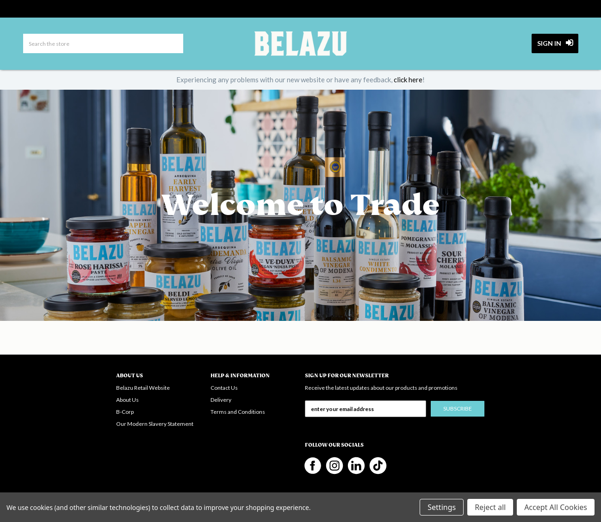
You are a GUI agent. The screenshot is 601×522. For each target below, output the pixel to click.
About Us (127, 399)
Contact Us (224, 387)
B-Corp (125, 411)
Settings (442, 507)
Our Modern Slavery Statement (154, 423)
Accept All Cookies (555, 507)
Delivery (221, 399)
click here (408, 79)
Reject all (490, 507)
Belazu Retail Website (143, 387)
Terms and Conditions (238, 411)
